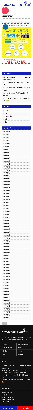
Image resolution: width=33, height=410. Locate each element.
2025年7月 (7, 149)
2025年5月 (7, 155)
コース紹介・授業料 (6, 347)
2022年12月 (7, 238)
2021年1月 (7, 279)
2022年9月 (7, 244)
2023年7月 (7, 217)
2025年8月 (7, 146)
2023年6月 (7, 220)
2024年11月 (7, 173)
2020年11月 (7, 285)
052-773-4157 (8, 408)
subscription (7, 15)
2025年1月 (7, 167)
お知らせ (7, 113)
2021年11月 (7, 258)
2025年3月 (7, 161)
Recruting (20, 354)
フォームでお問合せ (24, 408)
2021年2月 (7, 276)
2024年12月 (7, 170)
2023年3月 (7, 229)
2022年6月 (7, 250)
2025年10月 (7, 140)
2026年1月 (7, 131)
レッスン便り (8, 116)
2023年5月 (7, 223)
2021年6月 (7, 270)
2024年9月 (7, 179)
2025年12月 (7, 134)
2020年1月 (7, 315)
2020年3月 (7, 309)
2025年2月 (7, 164)
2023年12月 (7, 202)
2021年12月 (7, 255)
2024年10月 (7, 176)
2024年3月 (7, 193)
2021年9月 (7, 264)
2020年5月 (7, 303)
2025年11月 (7, 137)
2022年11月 (7, 241)
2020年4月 (7, 306)
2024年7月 (7, 184)
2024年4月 (7, 190)
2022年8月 (7, 247)
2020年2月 (7, 312)
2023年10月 (7, 208)
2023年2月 (7, 232)
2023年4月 (7, 226)
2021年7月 (7, 267)
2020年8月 (7, 294)
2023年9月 (7, 211)
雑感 (6, 122)
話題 (6, 119)
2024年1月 (7, 199)
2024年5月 (7, 187)
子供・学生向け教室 (23, 344)
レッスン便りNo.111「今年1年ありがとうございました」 (16, 372)
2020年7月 (7, 297)
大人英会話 (4, 344)
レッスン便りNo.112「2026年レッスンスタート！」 (15, 370)
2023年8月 (7, 214)
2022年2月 (7, 252)
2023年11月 (7, 205)
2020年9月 (7, 291)
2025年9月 (7, 143)
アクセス (20, 351)
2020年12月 (7, 282)
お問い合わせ (4, 351)
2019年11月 (7, 318)
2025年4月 (7, 158)
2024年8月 (7, 181)
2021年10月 (7, 261)
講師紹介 (20, 347)
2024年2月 (7, 196)
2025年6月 (7, 152)
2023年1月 (7, 235)
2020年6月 (7, 300)
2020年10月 (7, 288)
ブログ (3, 354)
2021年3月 (7, 273)
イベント (7, 110)
